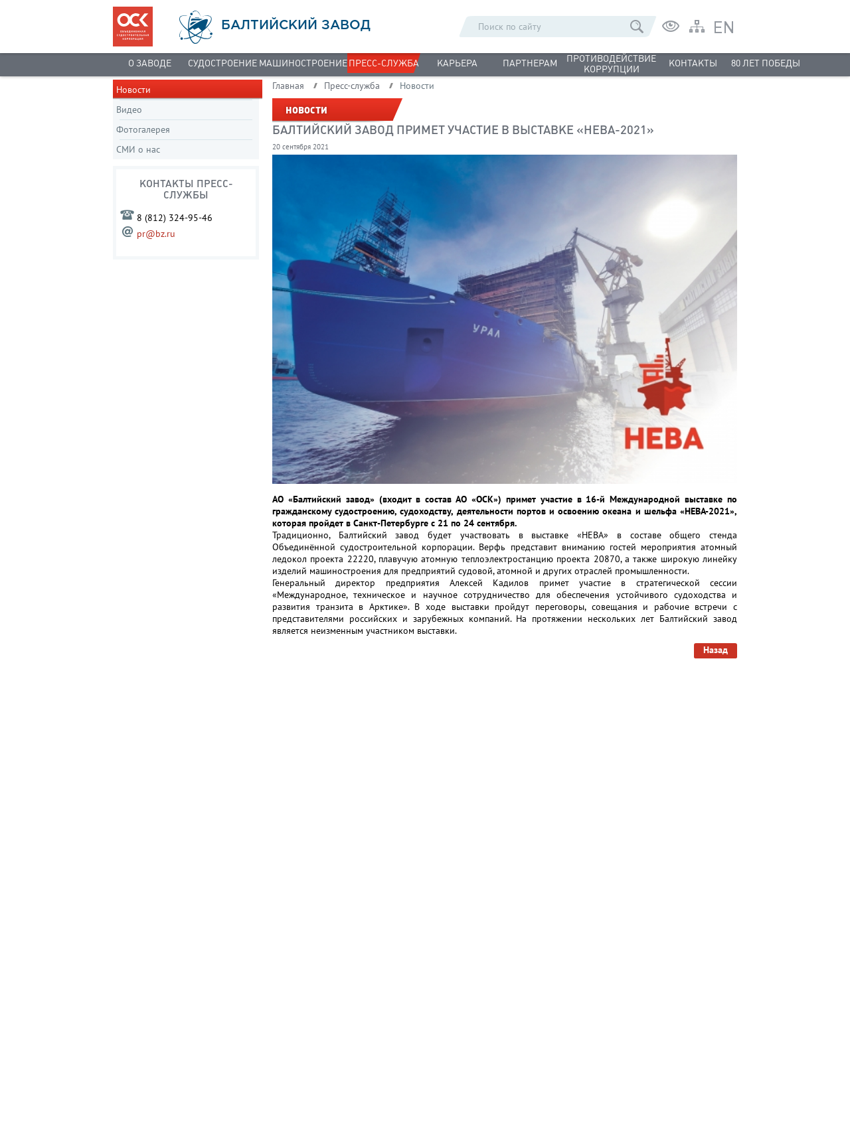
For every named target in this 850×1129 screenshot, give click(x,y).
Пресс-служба (384, 63)
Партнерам (530, 63)
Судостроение (222, 63)
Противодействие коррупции (611, 63)
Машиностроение (303, 63)
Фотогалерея (143, 129)
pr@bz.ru (156, 234)
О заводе (149, 63)
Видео (129, 109)
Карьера (457, 63)
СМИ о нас (138, 149)
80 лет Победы (765, 63)
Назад (715, 650)
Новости (133, 90)
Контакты (693, 63)
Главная (288, 86)
